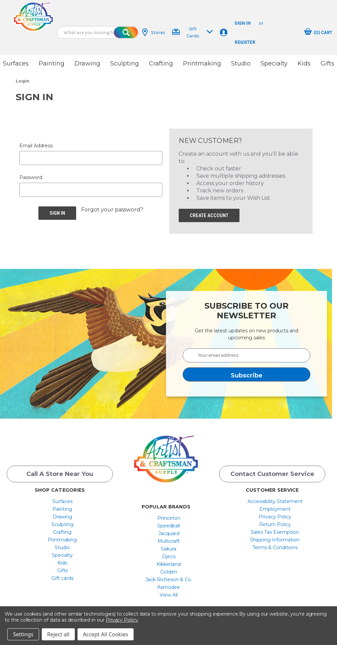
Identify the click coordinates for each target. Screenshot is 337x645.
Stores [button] (153, 32)
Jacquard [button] (168, 531)
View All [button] (169, 593)
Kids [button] (304, 63)
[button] (33, 16)
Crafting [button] (161, 63)
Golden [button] (168, 570)
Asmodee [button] (168, 585)
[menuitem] (62, 499)
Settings (23, 634)
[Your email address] (246, 353)
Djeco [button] (169, 554)
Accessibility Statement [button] (275, 499)
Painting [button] (51, 63)
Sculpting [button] (124, 63)
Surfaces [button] (16, 63)
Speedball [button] (168, 524)
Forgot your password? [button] (112, 207)
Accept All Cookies (105, 634)
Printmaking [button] (202, 63)
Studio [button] (240, 63)
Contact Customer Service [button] (272, 472)
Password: (31, 175)
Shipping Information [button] (275, 538)
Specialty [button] (274, 63)
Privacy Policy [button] (275, 515)
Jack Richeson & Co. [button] (168, 578)
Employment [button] (275, 507)
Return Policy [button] (275, 522)
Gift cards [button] (62, 576)
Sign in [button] (242, 23)
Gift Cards (192, 32)
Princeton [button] (168, 516)
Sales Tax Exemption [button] (275, 530)
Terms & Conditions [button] (275, 545)
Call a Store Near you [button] (59, 472)
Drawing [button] (87, 63)
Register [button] (244, 42)
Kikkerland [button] (169, 562)
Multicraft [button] (169, 539)
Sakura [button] (168, 547)
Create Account (209, 213)
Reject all (58, 634)
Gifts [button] (327, 63)
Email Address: (36, 144)
